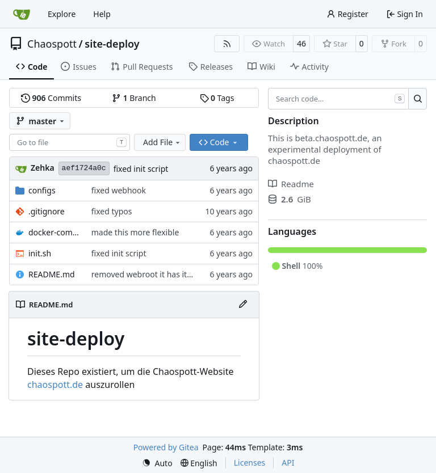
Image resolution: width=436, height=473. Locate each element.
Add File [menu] (162, 142)
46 (301, 43)
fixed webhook (118, 190)
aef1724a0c (84, 168)
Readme (291, 183)
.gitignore (46, 211)
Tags (217, 97)
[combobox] (69, 142)
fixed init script (141, 168)
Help (102, 14)
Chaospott (52, 43)
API (288, 462)
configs (42, 190)
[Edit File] (243, 304)
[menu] (157, 463)
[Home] (21, 14)
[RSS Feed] (227, 43)
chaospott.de (55, 384)
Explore (62, 14)
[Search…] (417, 98)
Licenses (250, 462)
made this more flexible (135, 232)
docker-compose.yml (54, 232)
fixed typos (111, 211)
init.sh (39, 253)
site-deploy (112, 43)
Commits (51, 97)
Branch (134, 97)
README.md (51, 274)
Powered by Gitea (166, 447)
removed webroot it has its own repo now (168, 274)
